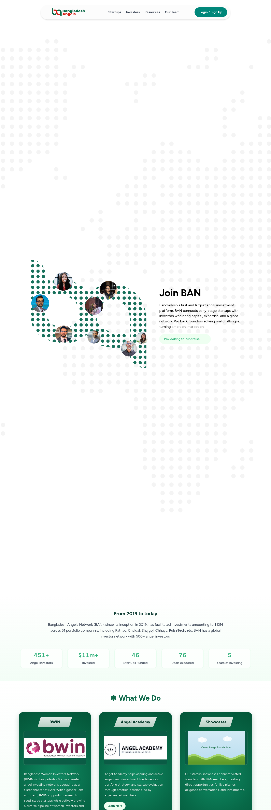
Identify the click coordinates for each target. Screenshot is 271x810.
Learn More (115, 806)
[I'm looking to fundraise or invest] (185, 339)
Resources (152, 12)
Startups (114, 12)
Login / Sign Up (210, 12)
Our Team (172, 12)
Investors (133, 12)
